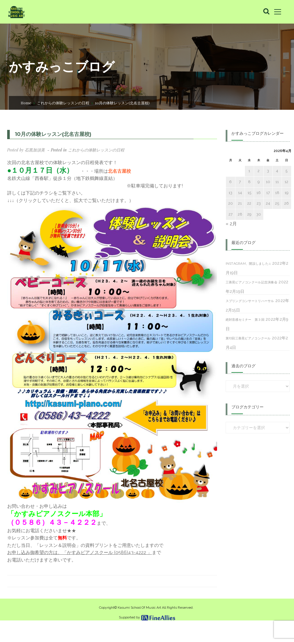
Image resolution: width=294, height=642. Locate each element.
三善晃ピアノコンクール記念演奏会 (251, 282)
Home (26, 102)
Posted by (26, 150)
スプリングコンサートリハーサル (250, 301)
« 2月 (231, 223)
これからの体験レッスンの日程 (63, 102)
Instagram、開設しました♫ (248, 264)
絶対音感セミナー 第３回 (245, 320)
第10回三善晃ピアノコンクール (248, 338)
